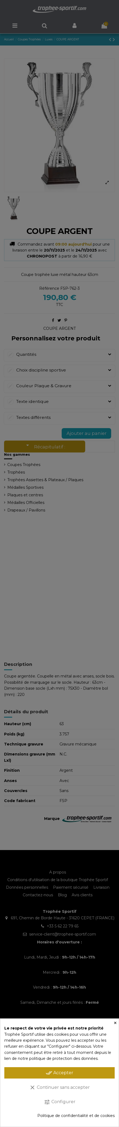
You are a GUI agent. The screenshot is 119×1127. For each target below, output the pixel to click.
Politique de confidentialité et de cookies (76, 1115)
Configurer (59, 1102)
